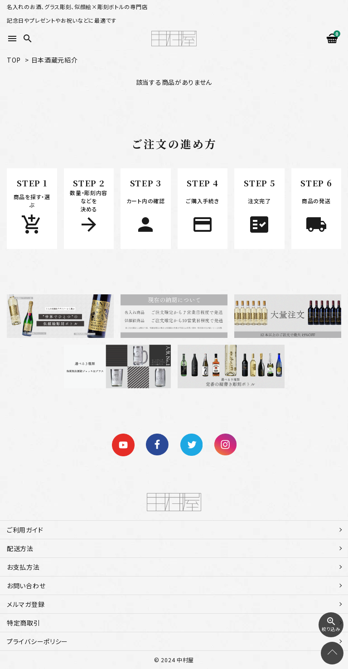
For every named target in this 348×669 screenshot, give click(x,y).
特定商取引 (23, 622)
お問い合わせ (26, 585)
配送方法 (20, 548)
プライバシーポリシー (37, 641)
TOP (14, 59)
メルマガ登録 (25, 604)
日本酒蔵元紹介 (54, 59)
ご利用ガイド (25, 529)
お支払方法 (23, 566)
